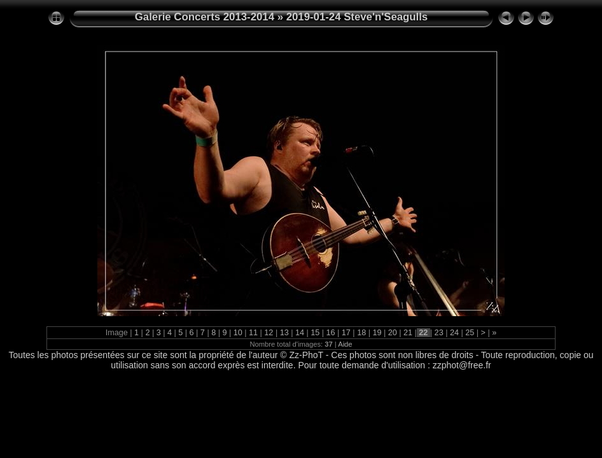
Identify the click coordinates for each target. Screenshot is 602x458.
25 (470, 332)
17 (346, 332)
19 (377, 332)
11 (253, 332)
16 (330, 332)
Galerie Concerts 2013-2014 (204, 17)
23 (438, 332)
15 (315, 332)
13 (284, 332)
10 (237, 332)
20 (392, 332)
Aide (345, 344)
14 (299, 332)
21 (408, 332)
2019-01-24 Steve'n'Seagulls (357, 17)
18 (361, 332)
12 (269, 332)
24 (454, 332)
